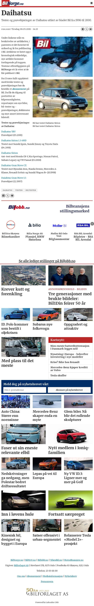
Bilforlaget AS (21, 565)
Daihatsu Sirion (9, 153)
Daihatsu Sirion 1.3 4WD (13, 140)
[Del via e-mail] (90, 29)
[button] (92, 224)
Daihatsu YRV (8, 131)
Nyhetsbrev (71, 576)
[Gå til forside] (12, 3)
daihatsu (7, 190)
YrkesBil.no (56, 560)
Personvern (47, 581)
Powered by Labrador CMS (47, 602)
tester (19, 190)
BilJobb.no (43, 560)
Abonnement (34, 576)
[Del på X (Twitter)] (86, 29)
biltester (31, 190)
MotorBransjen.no (73, 560)
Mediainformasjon (53, 576)
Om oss (21, 576)
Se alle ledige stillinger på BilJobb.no (47, 261)
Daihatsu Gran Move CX (14, 165)
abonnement (19, 89)
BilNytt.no (30, 560)
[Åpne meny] (91, 3)
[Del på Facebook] (83, 29)
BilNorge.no (17, 560)
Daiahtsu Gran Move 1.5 (13, 178)
